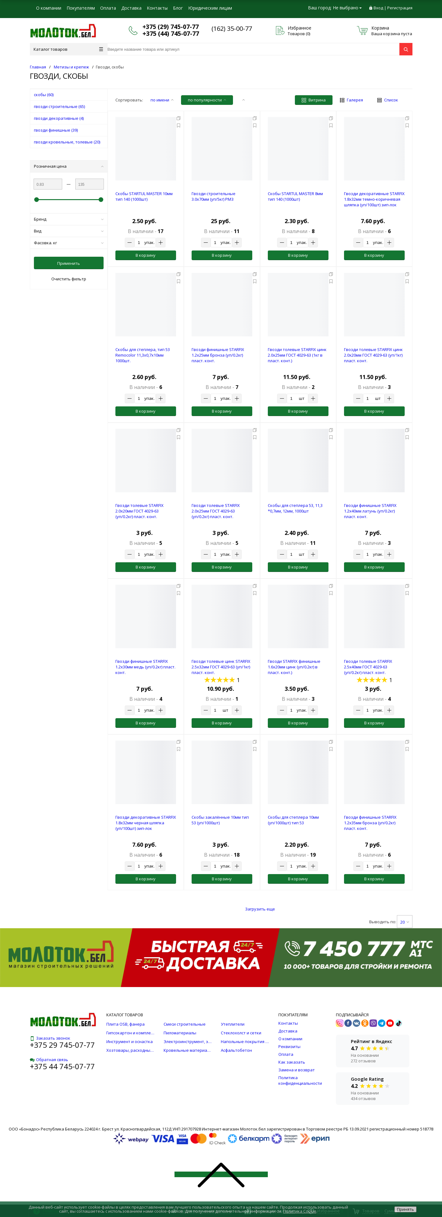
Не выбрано (347, 8)
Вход (378, 8)
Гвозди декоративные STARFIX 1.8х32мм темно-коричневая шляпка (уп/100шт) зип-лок (374, 199)
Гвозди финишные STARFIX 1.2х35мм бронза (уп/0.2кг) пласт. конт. (370, 822)
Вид (69, 231)
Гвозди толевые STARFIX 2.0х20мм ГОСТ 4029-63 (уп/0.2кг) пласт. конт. (139, 511)
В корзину (146, 255)
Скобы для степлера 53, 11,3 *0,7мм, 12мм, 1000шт (295, 508)
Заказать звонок (50, 1038)
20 (404, 922)
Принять (405, 1209)
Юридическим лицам (210, 8)
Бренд (69, 219)
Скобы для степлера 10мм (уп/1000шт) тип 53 (293, 820)
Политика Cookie (299, 1211)
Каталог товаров (68, 49)
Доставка (131, 8)
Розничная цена (69, 166)
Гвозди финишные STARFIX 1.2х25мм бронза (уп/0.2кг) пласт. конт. (218, 355)
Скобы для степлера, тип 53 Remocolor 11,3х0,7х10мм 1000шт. (142, 355)
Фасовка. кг (69, 243)
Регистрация (399, 8)
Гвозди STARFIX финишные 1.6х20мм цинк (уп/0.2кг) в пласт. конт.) (294, 666)
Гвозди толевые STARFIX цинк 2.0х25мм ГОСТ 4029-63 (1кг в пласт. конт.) (297, 355)
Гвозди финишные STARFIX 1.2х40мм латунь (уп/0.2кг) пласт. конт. (370, 511)
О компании (48, 8)
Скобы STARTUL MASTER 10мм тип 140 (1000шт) (144, 196)
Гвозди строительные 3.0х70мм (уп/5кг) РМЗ (213, 196)
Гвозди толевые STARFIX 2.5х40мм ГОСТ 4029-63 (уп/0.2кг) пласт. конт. (368, 666)
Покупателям (81, 8)
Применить (68, 263)
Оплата (108, 8)
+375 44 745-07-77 (62, 1066)
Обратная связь (49, 1059)
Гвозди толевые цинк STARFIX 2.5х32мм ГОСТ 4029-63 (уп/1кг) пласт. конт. (221, 666)
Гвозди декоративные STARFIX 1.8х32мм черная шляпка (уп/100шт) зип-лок (145, 822)
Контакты (157, 8)
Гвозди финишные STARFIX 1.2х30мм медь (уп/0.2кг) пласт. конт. (145, 666)
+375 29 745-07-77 (62, 1045)
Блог (178, 8)
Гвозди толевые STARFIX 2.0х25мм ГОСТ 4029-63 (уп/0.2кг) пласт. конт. (216, 511)
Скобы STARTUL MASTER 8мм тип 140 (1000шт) (295, 196)
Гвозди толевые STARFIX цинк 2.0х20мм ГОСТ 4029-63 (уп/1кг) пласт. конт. (373, 355)
